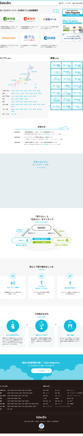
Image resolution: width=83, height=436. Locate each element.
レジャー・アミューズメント (61, 406)
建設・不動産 (46, 390)
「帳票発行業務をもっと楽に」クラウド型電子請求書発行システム (9, 27)
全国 (15, 114)
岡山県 (21, 104)
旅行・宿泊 (57, 390)
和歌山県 (35, 101)
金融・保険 (45, 403)
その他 (68, 406)
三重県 (25, 99)
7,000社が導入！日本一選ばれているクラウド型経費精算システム (49, 46)
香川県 (38, 104)
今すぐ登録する (44, 371)
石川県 (30, 96)
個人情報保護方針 (55, 421)
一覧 (56, 11)
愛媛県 (43, 104)
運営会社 (37, 421)
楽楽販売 (47, 134)
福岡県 (12, 109)
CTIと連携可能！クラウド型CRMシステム (29, 46)
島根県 (17, 104)
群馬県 (39, 93)
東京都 (12, 93)
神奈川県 (17, 93)
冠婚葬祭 (57, 398)
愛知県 (12, 99)
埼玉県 (22, 93)
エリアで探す (68, 3)
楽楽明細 (46, 144)
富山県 (25, 96)
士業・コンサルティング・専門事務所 (74, 393)
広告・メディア (58, 395)
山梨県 (12, 96)
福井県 (34, 96)
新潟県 (17, 96)
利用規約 (48, 421)
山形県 (34, 90)
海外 (12, 114)
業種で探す (61, 3)
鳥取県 (12, 104)
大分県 (30, 109)
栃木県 (35, 93)
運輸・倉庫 (45, 395)
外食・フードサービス (47, 406)
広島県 (25, 104)
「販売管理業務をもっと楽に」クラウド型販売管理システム (29, 27)
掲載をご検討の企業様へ (77, 3)
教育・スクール (58, 403)
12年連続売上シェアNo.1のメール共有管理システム (9, 46)
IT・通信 (45, 398)
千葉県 (26, 93)
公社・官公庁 (69, 401)
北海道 (12, 90)
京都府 (21, 101)
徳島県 (34, 104)
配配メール (48, 139)
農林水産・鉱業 (70, 398)
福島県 (38, 90)
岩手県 (21, 90)
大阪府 (12, 101)
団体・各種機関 (70, 403)
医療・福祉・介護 (58, 401)
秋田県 (30, 90)
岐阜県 (17, 99)
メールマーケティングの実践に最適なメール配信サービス (49, 27)
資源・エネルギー (70, 390)
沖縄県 (12, 111)
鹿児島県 (39, 109)
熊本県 (25, 109)
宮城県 (25, 90)
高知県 (12, 106)
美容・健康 (57, 393)
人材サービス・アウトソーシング (74, 395)
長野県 (21, 96)
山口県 (30, 104)
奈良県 (30, 101)
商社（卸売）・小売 (47, 401)
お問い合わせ (43, 421)
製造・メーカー (46, 393)
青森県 (17, 90)
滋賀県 (25, 101)
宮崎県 (34, 109)
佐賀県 (17, 109)
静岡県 (21, 99)
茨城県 (31, 93)
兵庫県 (17, 101)
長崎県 (21, 109)
